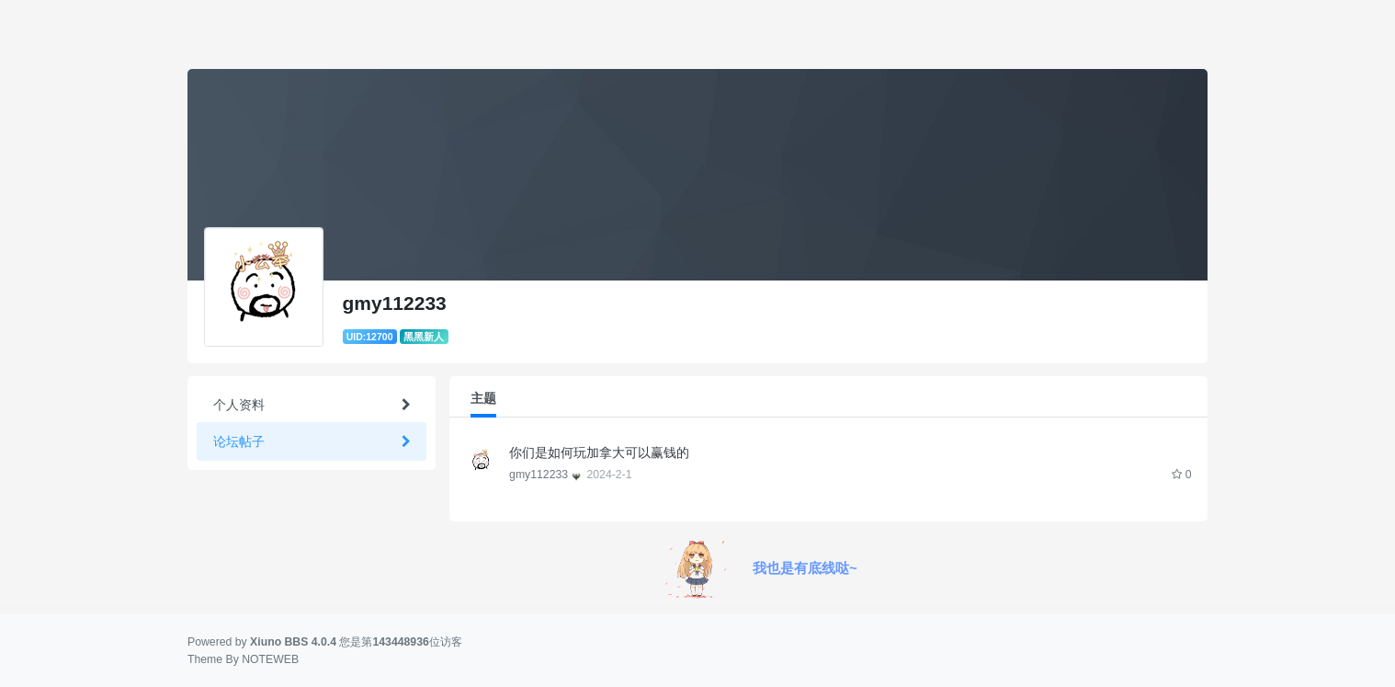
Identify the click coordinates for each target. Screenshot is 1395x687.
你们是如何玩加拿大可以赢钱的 (605, 452)
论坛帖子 (239, 441)
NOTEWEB (270, 659)
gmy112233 (546, 474)
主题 (483, 398)
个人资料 (239, 404)
